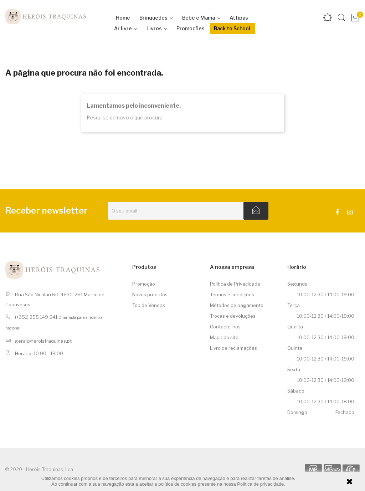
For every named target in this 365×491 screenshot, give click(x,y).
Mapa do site (224, 337)
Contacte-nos (225, 326)
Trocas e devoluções (233, 316)
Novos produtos (150, 294)
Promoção (143, 284)
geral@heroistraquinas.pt (43, 341)
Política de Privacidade (235, 284)
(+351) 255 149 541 (36, 317)
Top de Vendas (148, 305)
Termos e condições (232, 294)
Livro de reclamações (233, 348)
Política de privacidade (260, 484)
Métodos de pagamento (236, 305)
